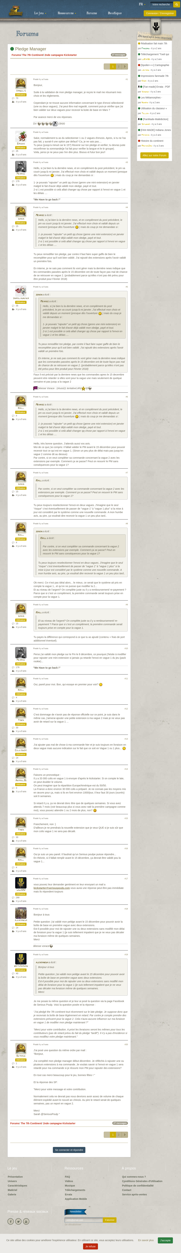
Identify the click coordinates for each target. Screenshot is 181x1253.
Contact (126, 1190)
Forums (92, 13)
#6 (127, 397)
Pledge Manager (28, 48)
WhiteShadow (21, 966)
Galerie (12, 1194)
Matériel (12, 1190)
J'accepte (165, 1240)
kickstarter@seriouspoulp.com (52, 888)
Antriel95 (20, 780)
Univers (12, 1181)
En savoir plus (146, 1240)
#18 (126, 909)
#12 (126, 709)
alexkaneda (21, 920)
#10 (126, 648)
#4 (127, 207)
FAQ (67, 1176)
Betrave (20, 1056)
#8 (127, 523)
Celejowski (21, 750)
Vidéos (69, 1181)
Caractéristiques (17, 1185)
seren (21, 219)
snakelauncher (21, 298)
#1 (127, 79)
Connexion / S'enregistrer (160, 13)
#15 (126, 818)
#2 (127, 132)
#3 (127, 162)
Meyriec (21, 174)
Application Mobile (76, 1198)
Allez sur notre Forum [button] (154, 155)
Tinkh (21, 720)
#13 (126, 739)
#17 (126, 879)
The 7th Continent (32, 55)
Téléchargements (75, 1190)
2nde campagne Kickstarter (61, 55)
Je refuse (90, 1246)
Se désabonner (73, 1224)
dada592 (21, 890)
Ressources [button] (67, 13)
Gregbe (21, 143)
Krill (21, 408)
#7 (127, 473)
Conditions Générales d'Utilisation (142, 1181)
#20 (126, 1044)
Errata (68, 1194)
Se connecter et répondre (69, 1150)
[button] (142, 4)
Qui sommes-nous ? (134, 1176)
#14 (126, 769)
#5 (127, 287)
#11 (126, 678)
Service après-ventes (134, 1194)
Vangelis (21, 91)
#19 (126, 954)
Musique (70, 1185)
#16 (126, 848)
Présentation (15, 1176)
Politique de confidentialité (138, 1185)
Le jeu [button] (40, 13)
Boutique (115, 13)
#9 (127, 605)
